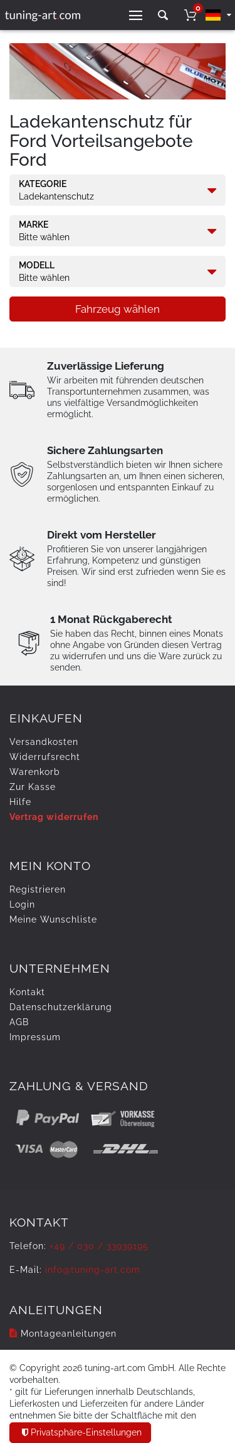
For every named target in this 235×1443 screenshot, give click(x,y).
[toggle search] (163, 15)
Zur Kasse (32, 787)
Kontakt (27, 992)
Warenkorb (34, 772)
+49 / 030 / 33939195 (99, 1246)
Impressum (35, 1037)
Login (22, 904)
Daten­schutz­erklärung (60, 1007)
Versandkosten (43, 742)
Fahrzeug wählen (117, 309)
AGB (19, 1022)
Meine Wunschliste (53, 919)
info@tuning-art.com (92, 1270)
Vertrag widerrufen (53, 817)
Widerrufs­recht (44, 757)
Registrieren (37, 889)
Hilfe (20, 802)
